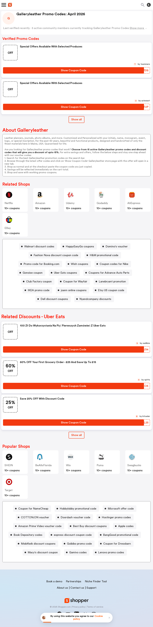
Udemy (70, 203)
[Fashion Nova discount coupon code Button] (54, 255)
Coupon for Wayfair (75, 281)
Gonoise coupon (33, 272)
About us (62, 587)
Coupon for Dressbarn (117, 543)
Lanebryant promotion (112, 281)
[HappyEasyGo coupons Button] (79, 246)
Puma (100, 465)
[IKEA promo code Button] (37, 290)
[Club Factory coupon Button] (37, 281)
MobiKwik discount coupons (38, 543)
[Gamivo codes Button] (76, 552)
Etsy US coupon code (111, 290)
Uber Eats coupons (65, 272)
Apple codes (126, 526)
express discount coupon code (73, 535)
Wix (68, 465)
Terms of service (95, 607)
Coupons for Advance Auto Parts (108, 272)
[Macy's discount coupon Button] (41, 552)
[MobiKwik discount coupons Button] (37, 543)
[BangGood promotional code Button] (119, 535)
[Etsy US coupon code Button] (110, 290)
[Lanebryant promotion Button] (111, 281)
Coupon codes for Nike (114, 264)
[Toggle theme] (149, 5)
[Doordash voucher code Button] (74, 517)
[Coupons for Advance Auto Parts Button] (107, 273)
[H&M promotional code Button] (103, 255)
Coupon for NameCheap (33, 508)
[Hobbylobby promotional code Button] (77, 508)
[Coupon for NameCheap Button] (32, 508)
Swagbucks (134, 465)
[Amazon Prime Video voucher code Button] (38, 526)
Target (9, 490)
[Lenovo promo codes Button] (110, 552)
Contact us (77, 587)
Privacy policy (78, 607)
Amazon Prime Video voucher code (40, 526)
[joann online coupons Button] (72, 290)
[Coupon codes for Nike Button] (113, 264)
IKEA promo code (38, 290)
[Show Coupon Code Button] (73, 70)
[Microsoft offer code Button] (119, 508)
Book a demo (54, 581)
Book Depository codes (28, 535)
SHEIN (9, 465)
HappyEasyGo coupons (80, 246)
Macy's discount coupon (43, 552)
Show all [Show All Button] (76, 119)
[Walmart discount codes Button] (38, 246)
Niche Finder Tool (96, 581)
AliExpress (133, 203)
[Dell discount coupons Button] (53, 299)
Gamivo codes (78, 552)
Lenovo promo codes (111, 552)
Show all (76, 435)
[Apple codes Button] (124, 526)
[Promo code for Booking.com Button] (40, 264)
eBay (8, 228)
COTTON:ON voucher (35, 517)
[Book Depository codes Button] (26, 535)
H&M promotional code (104, 255)
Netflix (9, 203)
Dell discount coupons (54, 299)
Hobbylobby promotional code (78, 508)
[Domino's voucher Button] (115, 246)
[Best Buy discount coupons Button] (88, 526)
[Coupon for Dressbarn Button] (116, 543)
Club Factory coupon (39, 281)
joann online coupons (74, 290)
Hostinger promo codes (116, 517)
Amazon (40, 203)
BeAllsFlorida (43, 465)
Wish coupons (79, 264)
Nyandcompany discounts (95, 299)
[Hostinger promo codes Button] (115, 517)
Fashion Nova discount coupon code (56, 255)
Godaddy (102, 203)
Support (91, 587)
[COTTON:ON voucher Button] (34, 517)
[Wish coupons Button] (78, 264)
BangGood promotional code (120, 535)
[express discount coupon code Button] (71, 535)
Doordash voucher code (75, 517)
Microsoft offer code (121, 508)
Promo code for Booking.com (41, 264)
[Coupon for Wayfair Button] (74, 281)
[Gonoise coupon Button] (31, 273)
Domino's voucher (117, 246)
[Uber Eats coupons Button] (64, 273)
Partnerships (73, 581)
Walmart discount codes (39, 246)
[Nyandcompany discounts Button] (94, 299)
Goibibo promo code (79, 543)
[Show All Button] (76, 435)
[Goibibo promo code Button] (78, 543)
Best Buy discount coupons (90, 526)
